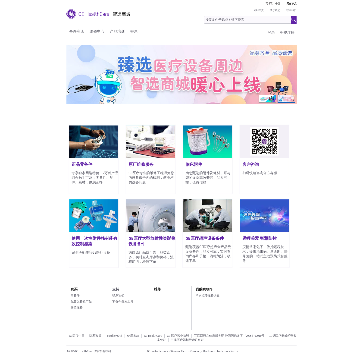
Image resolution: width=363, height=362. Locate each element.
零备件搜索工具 (122, 301)
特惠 (134, 31)
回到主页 (258, 10)
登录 (271, 32)
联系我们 (291, 10)
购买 (74, 289)
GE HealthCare (153, 336)
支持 (115, 289)
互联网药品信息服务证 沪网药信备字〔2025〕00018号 (229, 336)
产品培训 (117, 31)
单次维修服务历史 (208, 295)
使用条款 (133, 336)
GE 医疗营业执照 (178, 336)
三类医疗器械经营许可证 (187, 340)
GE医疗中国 (76, 336)
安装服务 (77, 307)
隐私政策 (95, 336)
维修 (157, 289)
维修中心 (97, 31)
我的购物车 (204, 289)
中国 (277, 3)
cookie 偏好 (114, 336)
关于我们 (275, 10)
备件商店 (76, 31)
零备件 (75, 295)
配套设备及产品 (81, 301)
